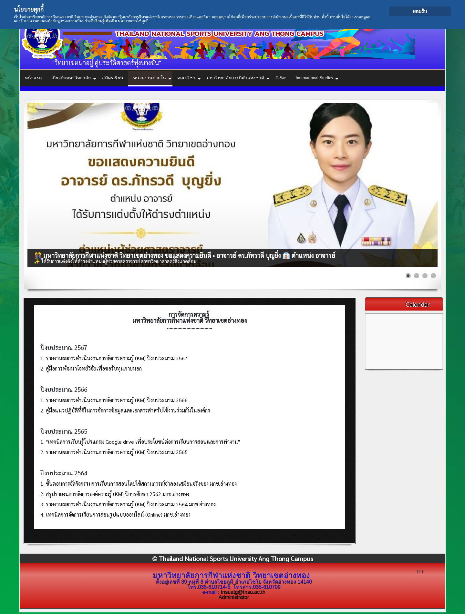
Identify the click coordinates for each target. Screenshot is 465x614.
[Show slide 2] (416, 275)
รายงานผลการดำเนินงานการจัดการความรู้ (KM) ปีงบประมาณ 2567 (117, 358)
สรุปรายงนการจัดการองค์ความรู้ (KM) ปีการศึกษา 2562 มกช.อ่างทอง (117, 493)
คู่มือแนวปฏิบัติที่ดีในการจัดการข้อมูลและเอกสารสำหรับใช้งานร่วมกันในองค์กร (128, 410)
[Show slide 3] (425, 275)
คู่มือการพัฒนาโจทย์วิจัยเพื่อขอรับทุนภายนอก (94, 368)
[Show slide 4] (433, 275)
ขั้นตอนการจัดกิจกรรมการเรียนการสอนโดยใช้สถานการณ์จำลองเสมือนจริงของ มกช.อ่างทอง (141, 483)
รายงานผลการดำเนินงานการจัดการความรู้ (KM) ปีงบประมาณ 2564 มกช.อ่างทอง (131, 504)
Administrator (234, 597)
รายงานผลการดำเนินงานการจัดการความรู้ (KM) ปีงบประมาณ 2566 (117, 400)
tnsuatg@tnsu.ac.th (243, 592)
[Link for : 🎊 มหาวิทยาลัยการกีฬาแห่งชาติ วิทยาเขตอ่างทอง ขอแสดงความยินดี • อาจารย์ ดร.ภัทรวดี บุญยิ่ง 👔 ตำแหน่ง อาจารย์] (232, 185)
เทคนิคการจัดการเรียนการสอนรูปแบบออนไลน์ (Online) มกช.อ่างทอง (118, 514)
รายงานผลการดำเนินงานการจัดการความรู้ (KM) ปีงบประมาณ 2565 (117, 452)
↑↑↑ (420, 571)
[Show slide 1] (408, 275)
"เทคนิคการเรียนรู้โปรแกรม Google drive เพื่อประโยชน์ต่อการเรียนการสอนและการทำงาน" (143, 441)
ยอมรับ (420, 11)
